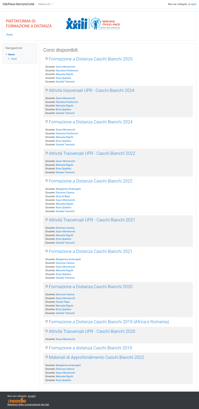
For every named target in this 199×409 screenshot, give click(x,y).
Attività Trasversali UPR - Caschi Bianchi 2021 (92, 219)
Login (192, 4)
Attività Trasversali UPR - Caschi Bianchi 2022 (92, 153)
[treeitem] (19, 54)
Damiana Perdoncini (67, 70)
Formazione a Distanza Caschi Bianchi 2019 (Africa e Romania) (109, 321)
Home (9, 34)
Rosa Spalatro (63, 78)
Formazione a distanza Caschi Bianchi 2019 (90, 347)
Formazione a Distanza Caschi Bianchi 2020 (91, 286)
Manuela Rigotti (64, 74)
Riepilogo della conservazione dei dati (28, 404)
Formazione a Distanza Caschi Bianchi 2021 (91, 251)
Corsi (14, 58)
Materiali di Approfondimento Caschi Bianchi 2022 (96, 357)
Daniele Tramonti (65, 81)
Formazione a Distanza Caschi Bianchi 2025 (91, 58)
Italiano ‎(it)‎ (44, 4)
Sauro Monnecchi (65, 66)
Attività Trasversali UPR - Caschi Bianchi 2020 (92, 331)
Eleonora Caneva (65, 192)
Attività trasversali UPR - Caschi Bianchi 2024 (91, 90)
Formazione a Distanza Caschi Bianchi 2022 (91, 181)
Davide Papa (63, 301)
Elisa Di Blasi (63, 196)
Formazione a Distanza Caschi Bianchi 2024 (91, 121)
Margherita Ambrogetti (68, 188)
